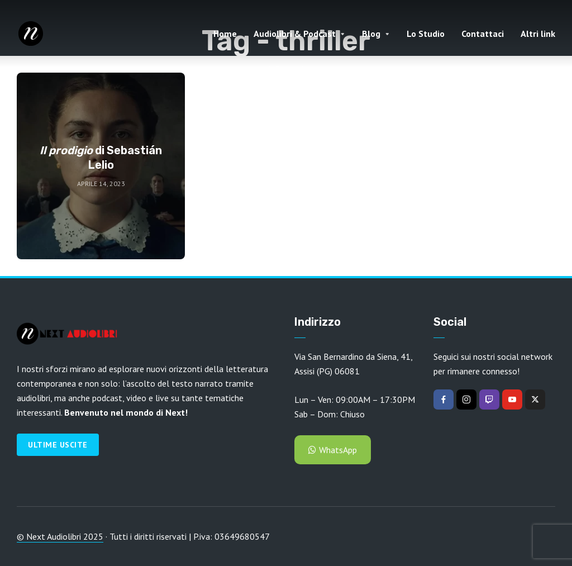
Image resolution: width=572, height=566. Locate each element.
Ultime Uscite (58, 445)
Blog (371, 33)
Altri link (538, 33)
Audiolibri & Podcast (295, 33)
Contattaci (482, 33)
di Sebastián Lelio (101, 158)
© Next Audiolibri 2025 (60, 536)
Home (225, 33)
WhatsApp (332, 449)
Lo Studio (426, 33)
